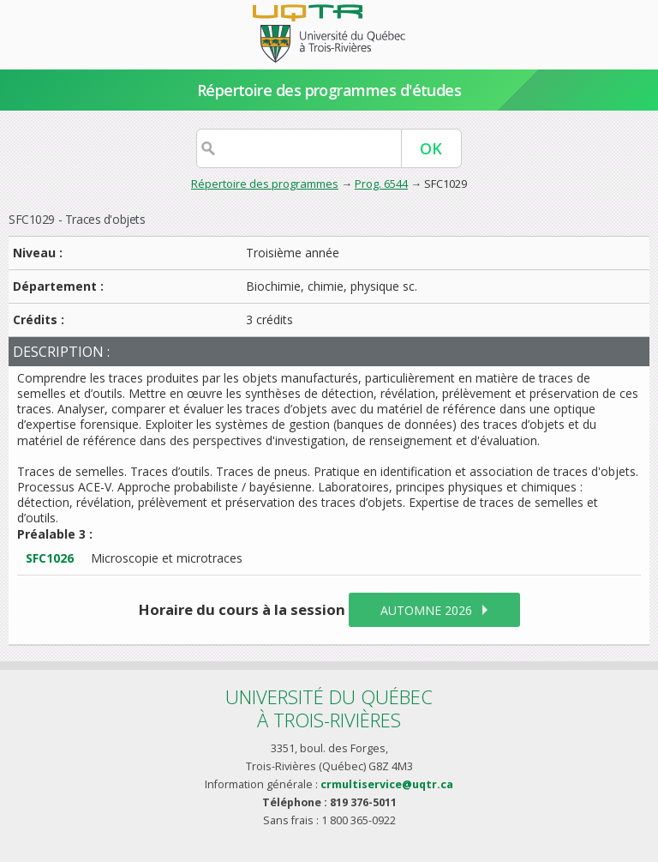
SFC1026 (50, 558)
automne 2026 (426, 610)
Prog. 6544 (381, 183)
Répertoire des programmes (264, 183)
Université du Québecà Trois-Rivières (329, 708)
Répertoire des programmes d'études (329, 90)
